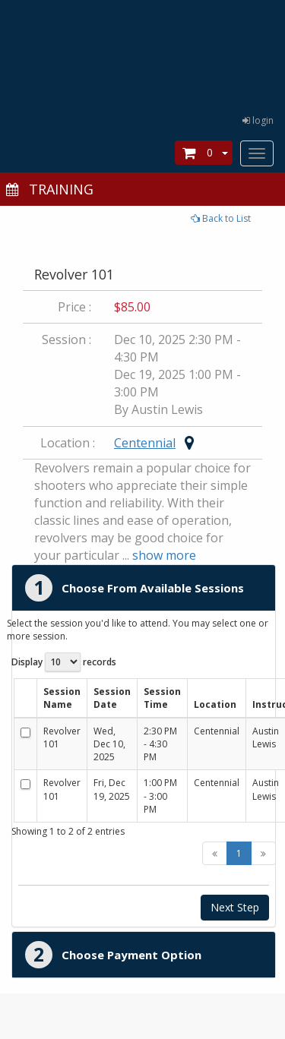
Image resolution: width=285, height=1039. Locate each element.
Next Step (235, 907)
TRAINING (48, 189)
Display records (63, 661)
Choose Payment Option (131, 954)
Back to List (221, 218)
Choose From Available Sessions (153, 587)
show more (164, 555)
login (258, 120)
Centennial (145, 442)
